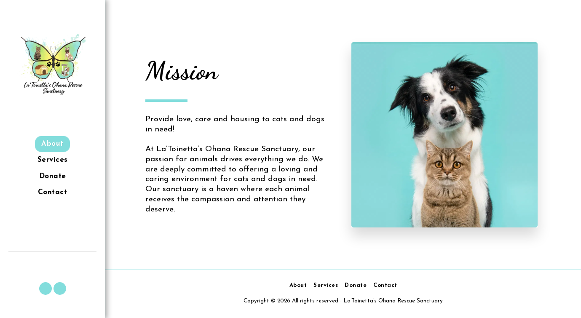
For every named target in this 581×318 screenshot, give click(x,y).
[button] (45, 288)
